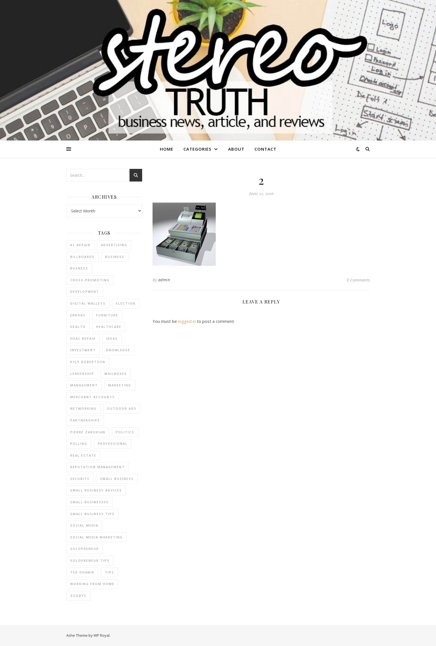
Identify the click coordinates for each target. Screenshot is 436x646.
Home (166, 149)
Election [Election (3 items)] (125, 303)
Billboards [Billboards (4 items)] (82, 257)
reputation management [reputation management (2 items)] (97, 467)
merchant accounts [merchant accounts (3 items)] (92, 397)
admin (164, 279)
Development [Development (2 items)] (84, 291)
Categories (197, 149)
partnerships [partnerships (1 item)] (85, 420)
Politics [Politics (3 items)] (125, 432)
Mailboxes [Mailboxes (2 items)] (116, 373)
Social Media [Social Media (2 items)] (84, 525)
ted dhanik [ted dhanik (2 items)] (82, 572)
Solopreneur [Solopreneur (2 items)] (84, 549)
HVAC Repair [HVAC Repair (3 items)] (83, 338)
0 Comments (358, 280)
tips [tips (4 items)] (109, 572)
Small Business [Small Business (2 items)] (117, 479)
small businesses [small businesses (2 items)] (89, 502)
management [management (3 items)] (84, 385)
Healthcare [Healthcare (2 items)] (108, 327)
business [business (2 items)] (114, 257)
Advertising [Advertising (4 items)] (114, 245)
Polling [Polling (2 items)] (78, 443)
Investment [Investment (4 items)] (83, 350)
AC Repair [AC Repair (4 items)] (80, 245)
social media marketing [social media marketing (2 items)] (96, 537)
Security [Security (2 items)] (80, 479)
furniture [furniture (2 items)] (107, 315)
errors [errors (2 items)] (78, 315)
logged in (187, 321)
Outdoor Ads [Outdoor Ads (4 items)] (122, 408)
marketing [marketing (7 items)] (119, 385)
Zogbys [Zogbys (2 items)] (78, 595)
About (236, 149)
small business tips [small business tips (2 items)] (92, 514)
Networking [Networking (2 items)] (83, 408)
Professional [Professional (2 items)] (113, 443)
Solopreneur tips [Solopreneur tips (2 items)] (90, 560)
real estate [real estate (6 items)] (83, 455)
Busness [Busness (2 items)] (79, 268)
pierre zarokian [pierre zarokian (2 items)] (87, 432)
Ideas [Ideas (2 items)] (112, 338)
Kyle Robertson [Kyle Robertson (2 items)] (87, 362)
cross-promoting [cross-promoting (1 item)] (90, 280)
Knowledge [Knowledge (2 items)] (118, 350)
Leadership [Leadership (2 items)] (82, 373)
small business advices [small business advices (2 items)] (96, 490)
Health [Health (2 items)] (78, 327)
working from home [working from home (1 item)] (92, 584)
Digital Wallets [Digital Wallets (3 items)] (88, 303)
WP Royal (102, 635)
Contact (265, 149)
